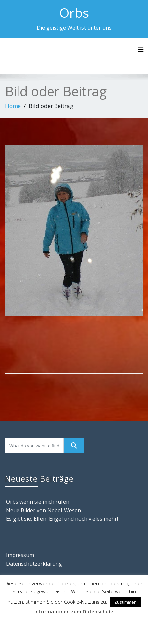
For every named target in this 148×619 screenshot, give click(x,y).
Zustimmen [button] (125, 602)
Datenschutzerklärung (34, 563)
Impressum (20, 555)
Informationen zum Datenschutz (74, 611)
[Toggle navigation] (140, 49)
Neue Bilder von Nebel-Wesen (43, 510)
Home (13, 106)
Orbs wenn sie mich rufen (37, 501)
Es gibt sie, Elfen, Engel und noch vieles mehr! (62, 518)
